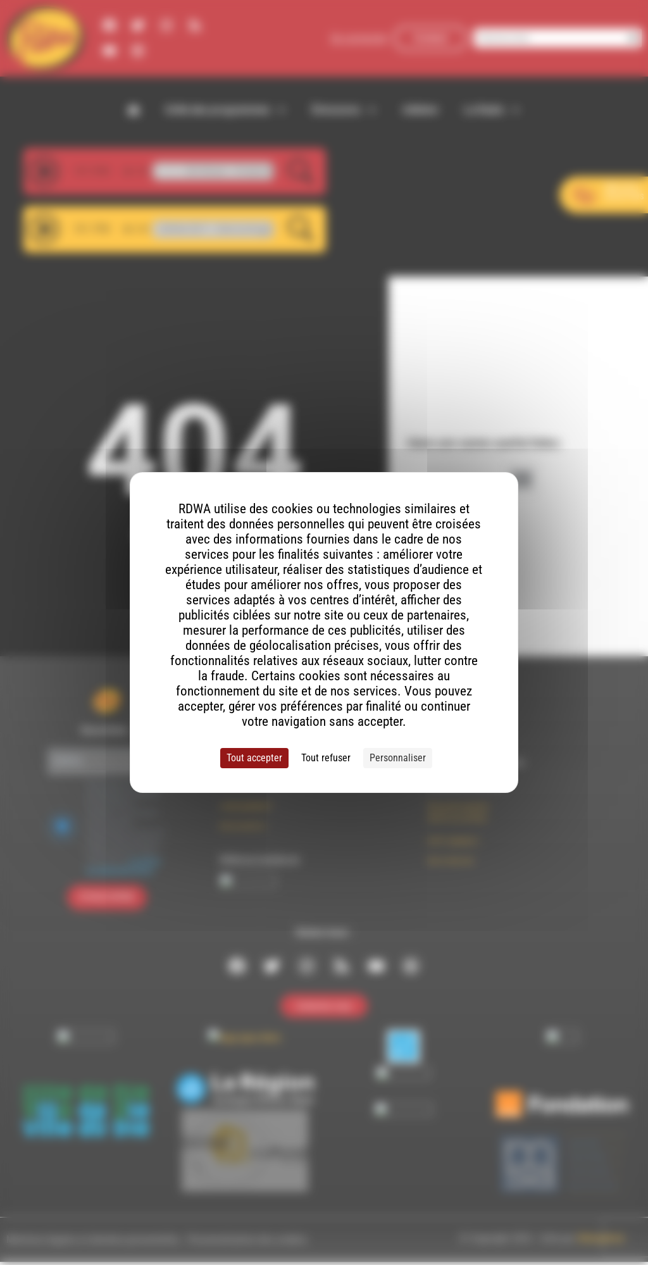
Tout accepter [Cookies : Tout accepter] (254, 758)
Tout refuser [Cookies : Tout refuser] (326, 758)
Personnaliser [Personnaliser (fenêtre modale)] (398, 758)
